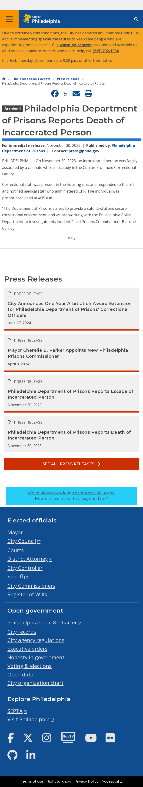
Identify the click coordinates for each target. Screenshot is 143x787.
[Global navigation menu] (9, 19)
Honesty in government (35, 657)
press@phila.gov (84, 151)
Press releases (68, 79)
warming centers (76, 44)
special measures (54, 39)
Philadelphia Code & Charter (42, 622)
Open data (20, 674)
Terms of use (32, 781)
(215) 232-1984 (106, 50)
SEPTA (15, 711)
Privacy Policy (86, 781)
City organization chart (35, 682)
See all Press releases (72, 464)
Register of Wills (27, 594)
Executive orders (27, 648)
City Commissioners (31, 585)
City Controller (25, 567)
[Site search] (136, 19)
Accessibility (112, 781)
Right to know (59, 781)
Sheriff (15, 576)
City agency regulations (35, 640)
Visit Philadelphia (28, 719)
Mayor (15, 532)
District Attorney (27, 558)
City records (21, 631)
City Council (21, 540)
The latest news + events (31, 79)
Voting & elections (29, 665)
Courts (15, 550)
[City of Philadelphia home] (43, 19)
